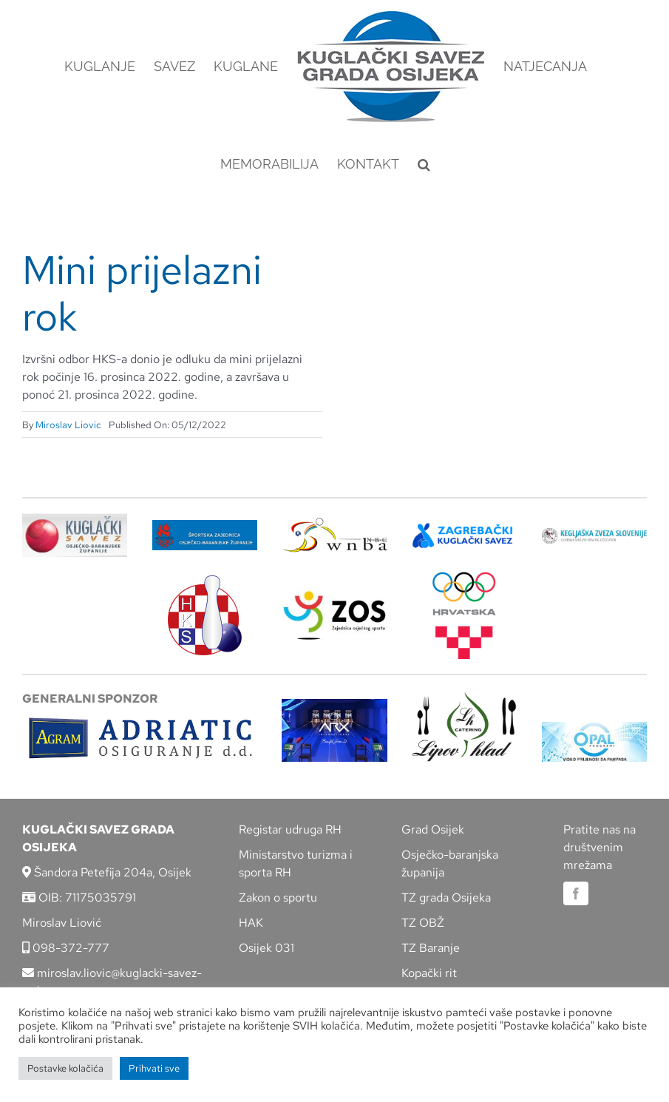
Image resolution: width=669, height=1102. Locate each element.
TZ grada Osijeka (446, 897)
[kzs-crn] (594, 533)
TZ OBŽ (422, 922)
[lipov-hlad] (464, 697)
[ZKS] (464, 527)
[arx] (334, 704)
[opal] (594, 727)
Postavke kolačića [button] (65, 1068)
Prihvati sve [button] (154, 1068)
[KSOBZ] (74, 519)
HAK (251, 922)
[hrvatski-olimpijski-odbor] (464, 577)
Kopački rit (429, 973)
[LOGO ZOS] (334, 593)
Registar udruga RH (290, 829)
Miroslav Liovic (68, 425)
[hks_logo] (205, 581)
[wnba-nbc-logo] (334, 523)
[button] (424, 164)
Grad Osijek (432, 829)
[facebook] (575, 893)
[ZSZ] (204, 525)
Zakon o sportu (278, 897)
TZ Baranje (430, 948)
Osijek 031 (266, 948)
